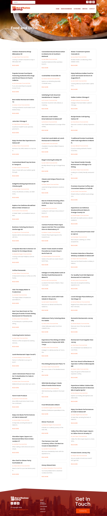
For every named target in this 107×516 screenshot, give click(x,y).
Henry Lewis (17, 319)
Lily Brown (16, 398)
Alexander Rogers (18, 254)
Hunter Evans (17, 381)
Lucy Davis (75, 57)
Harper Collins (76, 369)
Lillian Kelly (16, 338)
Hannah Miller (17, 420)
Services (84, 9)
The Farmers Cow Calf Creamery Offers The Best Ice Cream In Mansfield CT (52, 443)
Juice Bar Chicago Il (19, 121)
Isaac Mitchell (76, 146)
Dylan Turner (17, 167)
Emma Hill (45, 280)
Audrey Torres (17, 105)
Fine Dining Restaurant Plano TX (53, 364)
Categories (77, 9)
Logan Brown (17, 232)
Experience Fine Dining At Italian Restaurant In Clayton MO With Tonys (53, 342)
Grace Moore (46, 388)
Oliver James (46, 184)
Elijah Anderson (76, 100)
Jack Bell (16, 295)
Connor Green (47, 367)
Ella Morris (45, 122)
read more (15, 65)
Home (57, 9)
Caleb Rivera (17, 124)
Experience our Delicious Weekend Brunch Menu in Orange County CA (80, 210)
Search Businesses (66, 9)
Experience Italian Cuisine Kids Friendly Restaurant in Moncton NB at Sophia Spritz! (82, 387)
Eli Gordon (16, 210)
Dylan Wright (76, 415)
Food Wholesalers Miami (51, 405)
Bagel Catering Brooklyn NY (52, 160)
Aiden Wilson (17, 273)
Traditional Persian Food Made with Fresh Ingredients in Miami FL (82, 140)
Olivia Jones (46, 323)
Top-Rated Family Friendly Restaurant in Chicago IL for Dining (81, 164)
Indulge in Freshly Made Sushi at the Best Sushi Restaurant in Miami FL (53, 275)
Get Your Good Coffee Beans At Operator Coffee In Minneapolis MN (82, 363)
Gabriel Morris (17, 466)
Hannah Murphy (18, 357)
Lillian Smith (46, 143)
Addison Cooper (47, 232)
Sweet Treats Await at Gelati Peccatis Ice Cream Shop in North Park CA (52, 251)
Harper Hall (75, 258)
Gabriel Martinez (47, 256)
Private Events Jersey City (80, 453)
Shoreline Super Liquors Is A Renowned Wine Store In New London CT (23, 439)
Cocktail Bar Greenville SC (51, 76)
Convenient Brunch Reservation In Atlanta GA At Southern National (53, 54)
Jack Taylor (75, 436)
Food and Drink (24, 57)
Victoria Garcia (47, 78)
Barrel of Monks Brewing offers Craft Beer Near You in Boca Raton (53, 203)
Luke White (45, 59)
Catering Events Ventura (21, 335)
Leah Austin (46, 302)
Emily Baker (75, 237)
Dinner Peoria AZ (48, 422)
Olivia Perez (75, 345)
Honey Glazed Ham (49, 465)
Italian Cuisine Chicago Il (80, 97)
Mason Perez (17, 146)
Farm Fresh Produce (19, 396)
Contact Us (83, 511)
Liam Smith (46, 163)
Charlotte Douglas (48, 408)
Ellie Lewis (45, 208)
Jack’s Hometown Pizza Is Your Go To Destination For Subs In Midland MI (23, 376)
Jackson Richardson (48, 468)
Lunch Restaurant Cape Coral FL (24, 354)
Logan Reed (17, 57)
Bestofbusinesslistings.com (19, 510)
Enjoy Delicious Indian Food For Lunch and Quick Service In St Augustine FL (82, 75)
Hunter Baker (17, 189)
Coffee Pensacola (18, 270)
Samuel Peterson (77, 302)
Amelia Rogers (76, 215)
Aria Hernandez (18, 83)
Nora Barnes (76, 393)
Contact (92, 9)
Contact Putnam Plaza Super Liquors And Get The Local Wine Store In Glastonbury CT (53, 227)
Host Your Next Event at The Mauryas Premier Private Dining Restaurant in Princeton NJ (24, 313)
